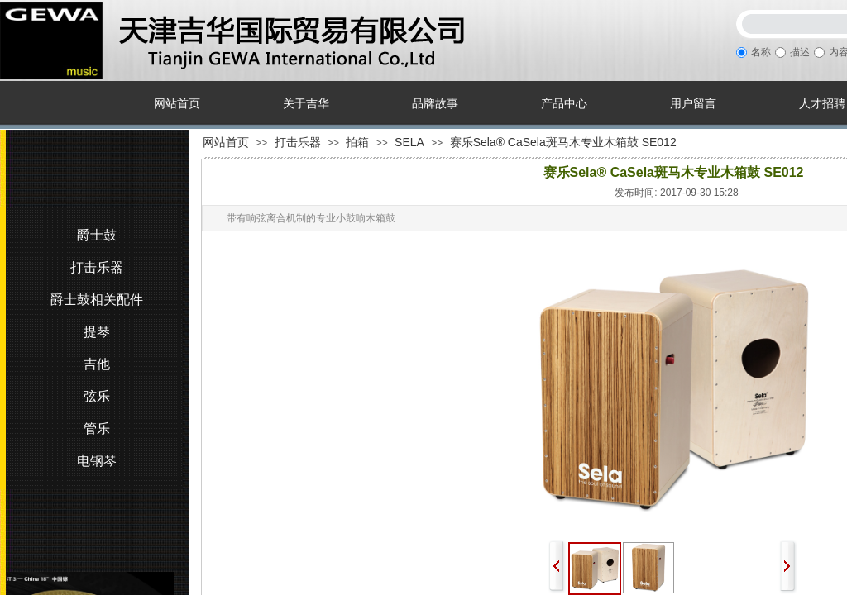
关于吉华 (306, 104)
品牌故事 (435, 104)
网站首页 (177, 104)
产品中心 (564, 104)
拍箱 (357, 142)
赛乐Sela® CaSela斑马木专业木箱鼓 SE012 (563, 142)
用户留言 (693, 104)
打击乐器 (298, 142)
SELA (409, 142)
